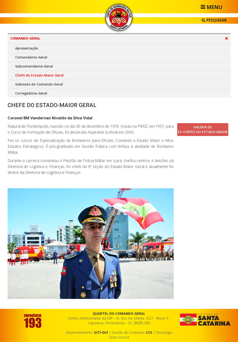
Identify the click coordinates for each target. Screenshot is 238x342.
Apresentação (26, 48)
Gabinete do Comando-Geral (39, 84)
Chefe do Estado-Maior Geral (39, 75)
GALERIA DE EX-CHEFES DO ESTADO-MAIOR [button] (203, 129)
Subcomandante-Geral (34, 66)
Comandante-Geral (31, 57)
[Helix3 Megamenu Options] (212, 7)
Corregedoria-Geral (31, 93)
